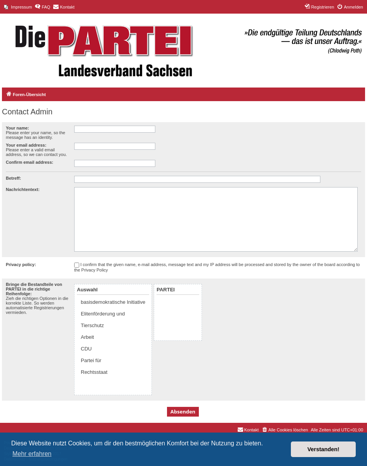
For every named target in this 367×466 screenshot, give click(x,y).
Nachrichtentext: (23, 189)
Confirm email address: (29, 162)
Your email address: (26, 145)
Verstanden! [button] (323, 449)
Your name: (17, 128)
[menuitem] (18, 7)
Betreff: (13, 178)
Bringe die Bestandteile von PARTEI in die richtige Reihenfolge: (34, 289)
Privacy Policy (94, 270)
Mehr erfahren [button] (32, 453)
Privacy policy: (21, 264)
